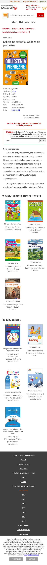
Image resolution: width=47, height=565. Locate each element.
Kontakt (23, 482)
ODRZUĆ (32, 559)
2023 (23, 508)
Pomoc (23, 477)
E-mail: (8, 140)
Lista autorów (23, 534)
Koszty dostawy (23, 464)
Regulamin (23, 469)
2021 (23, 517)
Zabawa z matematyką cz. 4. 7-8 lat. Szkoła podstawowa (12, 397)
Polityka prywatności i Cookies (24, 473)
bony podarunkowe (29, 1)
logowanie (42, 1)
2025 (23, 499)
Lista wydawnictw (23, 530)
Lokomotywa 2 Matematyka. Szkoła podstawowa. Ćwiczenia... (12, 440)
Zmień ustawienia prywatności (23, 486)
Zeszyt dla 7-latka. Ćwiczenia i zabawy (13, 228)
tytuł (33, 22)
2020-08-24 (16, 110)
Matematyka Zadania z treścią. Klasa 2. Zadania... (35, 230)
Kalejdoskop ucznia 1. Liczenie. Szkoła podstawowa (35, 396)
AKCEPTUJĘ (16, 559)
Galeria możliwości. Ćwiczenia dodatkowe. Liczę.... (35, 353)
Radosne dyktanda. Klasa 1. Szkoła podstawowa (13, 269)
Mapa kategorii (23, 525)
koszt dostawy (15, 1)
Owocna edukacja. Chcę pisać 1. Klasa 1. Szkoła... (13, 307)
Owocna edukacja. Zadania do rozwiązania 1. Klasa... (35, 268)
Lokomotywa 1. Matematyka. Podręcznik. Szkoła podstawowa (13, 358)
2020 (23, 521)
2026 (23, 495)
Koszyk (23, 460)
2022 (23, 512)
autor (27, 22)
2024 (23, 504)
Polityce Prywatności (31, 555)
